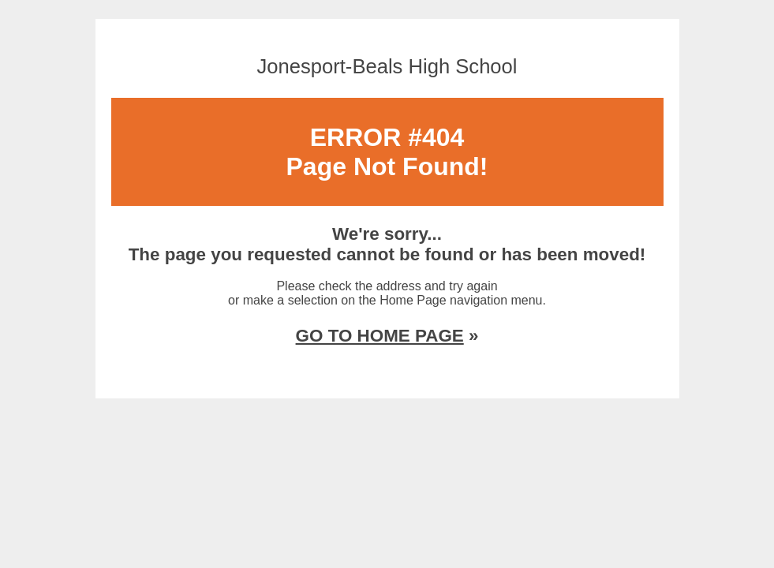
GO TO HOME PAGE (380, 336)
